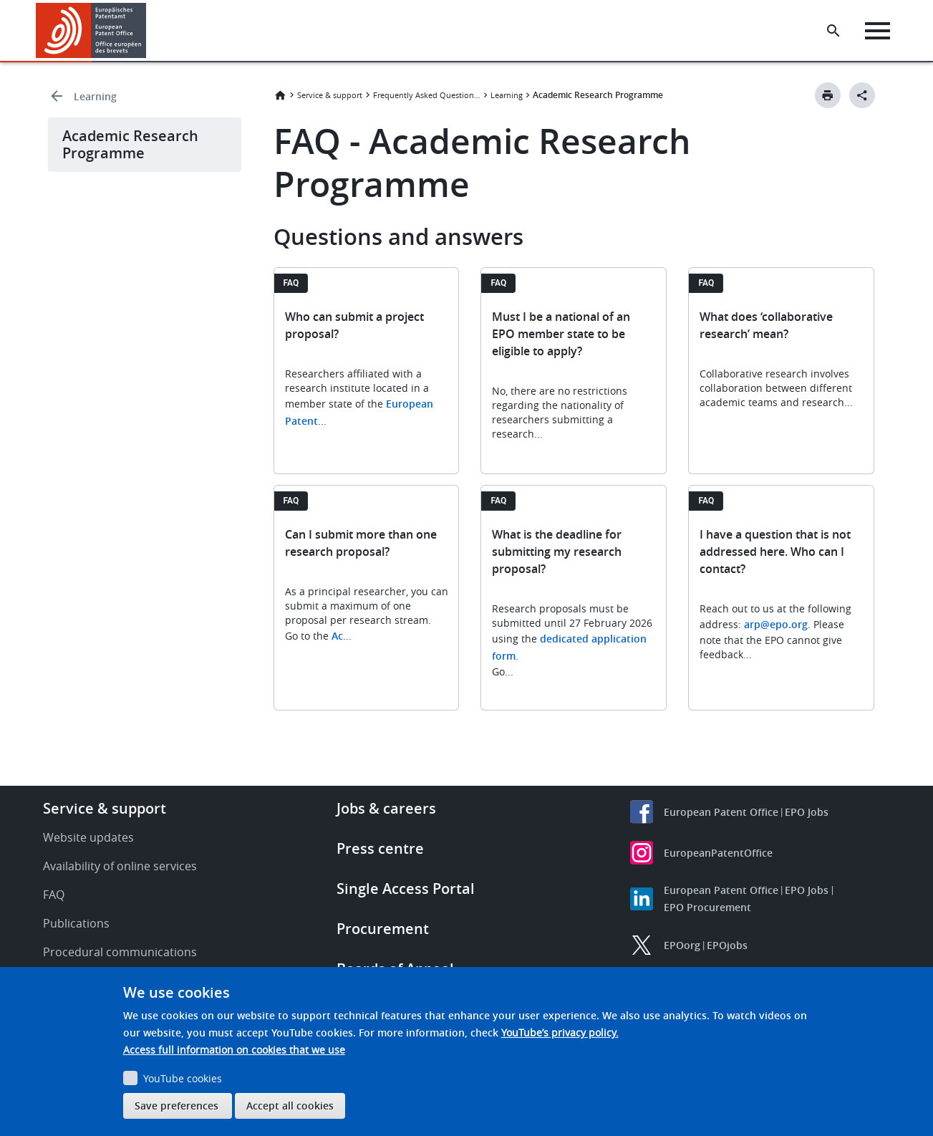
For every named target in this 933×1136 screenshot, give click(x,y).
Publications (76, 923)
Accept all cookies (290, 1105)
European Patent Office (721, 812)
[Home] (91, 30)
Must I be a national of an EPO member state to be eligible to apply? (561, 334)
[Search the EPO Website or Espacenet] (836, 31)
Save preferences (176, 1105)
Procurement (383, 928)
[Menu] (880, 30)
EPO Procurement (707, 907)
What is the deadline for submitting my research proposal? (557, 551)
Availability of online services (120, 866)
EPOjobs (727, 945)
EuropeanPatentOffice (718, 853)
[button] (148, 30)
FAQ (53, 894)
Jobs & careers (386, 808)
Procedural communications (120, 952)
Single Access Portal (406, 888)
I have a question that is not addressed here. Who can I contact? (775, 551)
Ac (337, 635)
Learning (95, 96)
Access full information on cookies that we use (234, 1049)
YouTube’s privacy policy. (560, 1032)
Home (280, 95)
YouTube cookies (182, 1078)
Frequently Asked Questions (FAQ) (426, 95)
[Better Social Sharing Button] (862, 95)
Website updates (88, 837)
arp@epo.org (776, 624)
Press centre (380, 848)
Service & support (329, 95)
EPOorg (682, 945)
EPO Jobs (806, 812)
